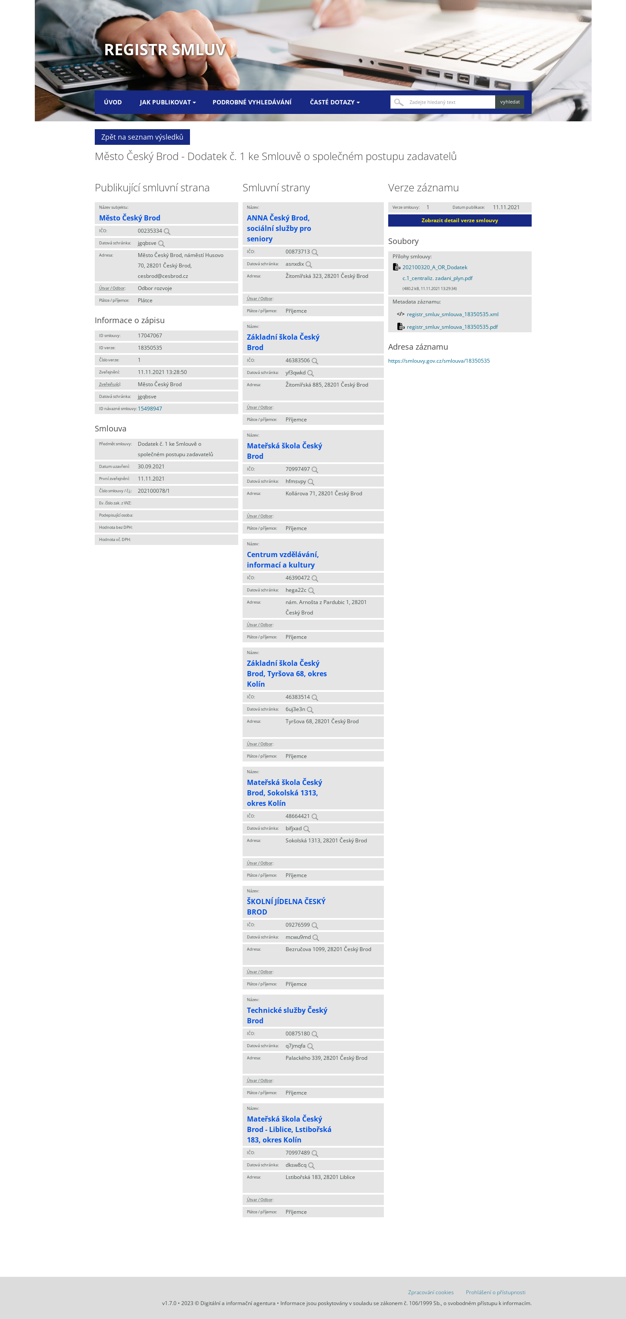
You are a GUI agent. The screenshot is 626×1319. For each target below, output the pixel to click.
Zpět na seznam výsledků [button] (142, 137)
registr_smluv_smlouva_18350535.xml (453, 314)
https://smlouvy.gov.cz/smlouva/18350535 (439, 360)
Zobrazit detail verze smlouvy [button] (460, 220)
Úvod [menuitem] (113, 102)
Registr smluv (165, 49)
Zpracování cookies (431, 1292)
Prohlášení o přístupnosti (496, 1292)
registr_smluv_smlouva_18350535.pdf (452, 327)
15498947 (150, 408)
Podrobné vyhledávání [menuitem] (252, 102)
